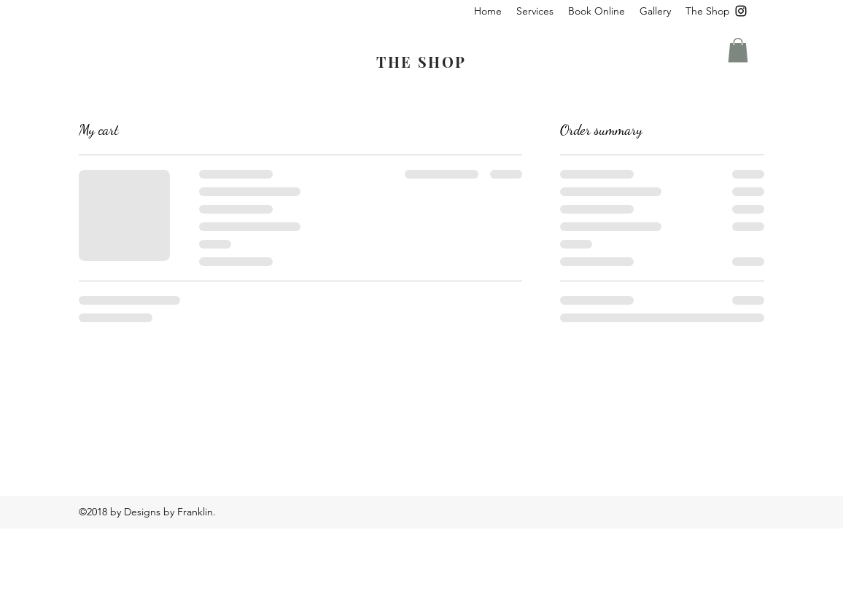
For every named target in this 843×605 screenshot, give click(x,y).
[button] (535, 11)
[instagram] (741, 11)
